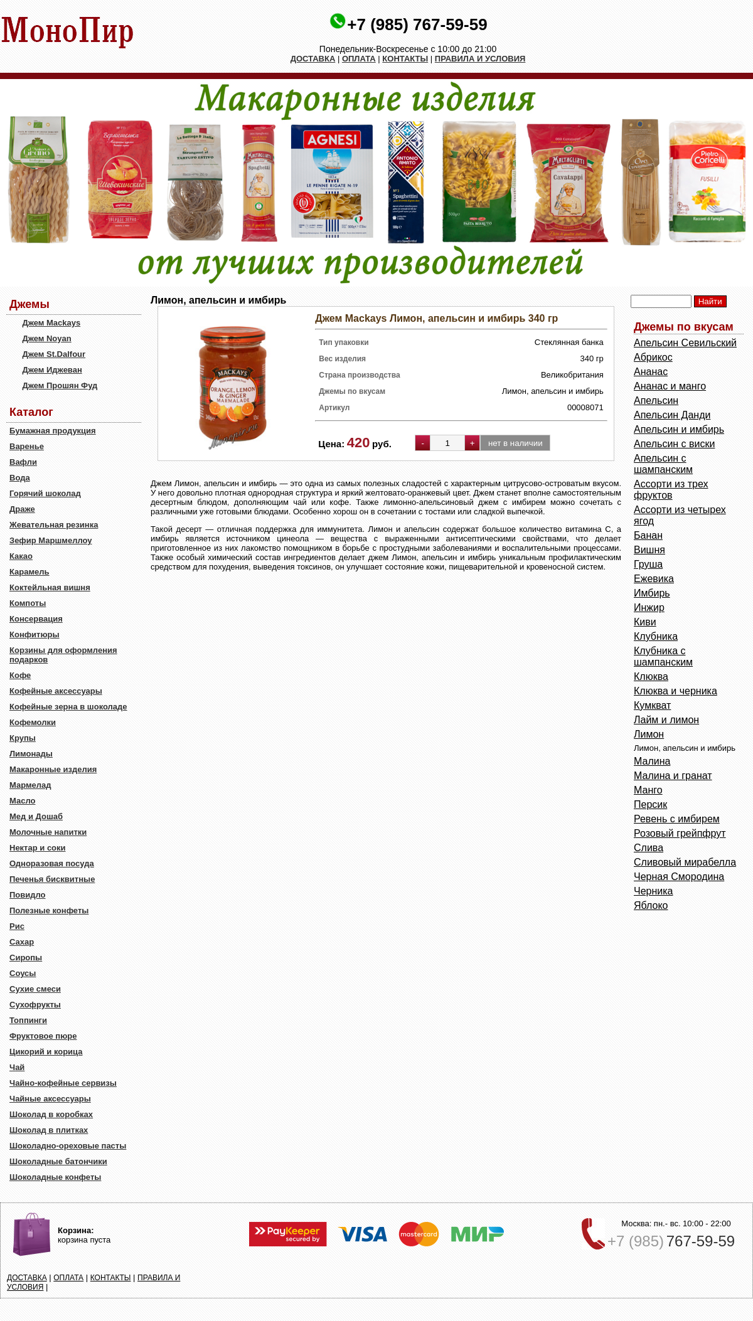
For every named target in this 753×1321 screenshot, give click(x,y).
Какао (21, 556)
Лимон (649, 734)
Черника (653, 891)
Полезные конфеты (48, 910)
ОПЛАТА (359, 58)
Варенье (26, 446)
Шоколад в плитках (48, 1130)
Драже (22, 509)
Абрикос (653, 357)
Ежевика (654, 578)
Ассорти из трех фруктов (671, 490)
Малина (652, 761)
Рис (16, 926)
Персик (650, 804)
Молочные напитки (48, 832)
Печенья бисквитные (52, 879)
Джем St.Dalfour (53, 354)
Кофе (20, 675)
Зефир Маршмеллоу (50, 540)
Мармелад (30, 785)
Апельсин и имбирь (679, 429)
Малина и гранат (673, 775)
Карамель (29, 571)
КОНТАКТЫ (405, 58)
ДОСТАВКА (313, 58)
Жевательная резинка (53, 524)
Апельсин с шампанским (663, 464)
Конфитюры (34, 634)
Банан (648, 535)
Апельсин (656, 400)
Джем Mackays (51, 322)
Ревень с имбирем (677, 819)
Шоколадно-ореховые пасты (67, 1145)
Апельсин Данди (672, 415)
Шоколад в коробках (51, 1114)
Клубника (656, 636)
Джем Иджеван (52, 369)
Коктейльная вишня (49, 587)
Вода (19, 477)
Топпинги (28, 1020)
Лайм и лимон (666, 719)
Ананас (651, 371)
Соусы (22, 973)
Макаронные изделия (53, 769)
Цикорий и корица (46, 1051)
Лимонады (31, 753)
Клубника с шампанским (663, 656)
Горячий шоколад (45, 493)
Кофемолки (32, 722)
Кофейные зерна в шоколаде (68, 706)
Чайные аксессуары (50, 1098)
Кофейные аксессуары (55, 691)
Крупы (22, 738)
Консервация (36, 618)
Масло (22, 800)
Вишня (649, 549)
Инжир (649, 607)
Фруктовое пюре (43, 1036)
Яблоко (651, 905)
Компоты (27, 603)
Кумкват (652, 705)
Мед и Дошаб (36, 816)
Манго (648, 790)
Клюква (651, 676)
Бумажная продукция (52, 430)
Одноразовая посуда (51, 863)
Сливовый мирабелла (685, 862)
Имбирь (652, 593)
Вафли (23, 462)
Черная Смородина (679, 876)
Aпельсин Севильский (685, 342)
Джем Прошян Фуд (59, 385)
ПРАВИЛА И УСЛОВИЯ (480, 58)
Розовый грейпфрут (680, 833)
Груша (648, 564)
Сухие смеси (35, 989)
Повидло (27, 894)
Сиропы (25, 957)
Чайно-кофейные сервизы (63, 1083)
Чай (16, 1067)
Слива (648, 847)
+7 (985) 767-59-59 (417, 24)
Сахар (21, 942)
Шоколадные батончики (58, 1161)
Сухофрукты (35, 1004)
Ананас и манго (670, 386)
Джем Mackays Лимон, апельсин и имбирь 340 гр (436, 318)
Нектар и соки (37, 847)
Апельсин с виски (674, 443)
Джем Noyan (46, 338)
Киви (645, 622)
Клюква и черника (675, 691)
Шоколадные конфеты (55, 1177)
